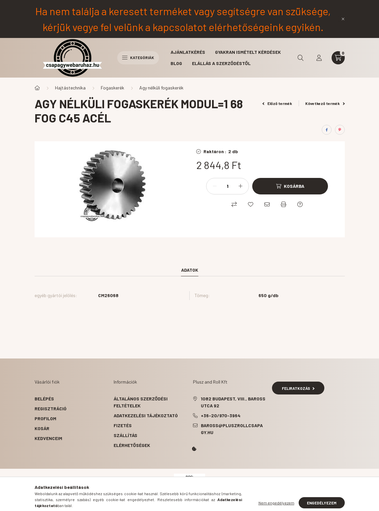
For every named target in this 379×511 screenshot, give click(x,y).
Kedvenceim (48, 438)
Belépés (44, 398)
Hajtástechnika (70, 87)
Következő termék (325, 103)
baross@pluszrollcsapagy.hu (232, 429)
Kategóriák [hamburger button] (138, 57)
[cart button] (338, 57)
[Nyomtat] (283, 204)
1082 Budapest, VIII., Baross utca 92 (233, 402)
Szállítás (125, 435)
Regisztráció (51, 408)
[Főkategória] (37, 87)
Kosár (42, 428)
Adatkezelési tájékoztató (146, 415)
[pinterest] (340, 130)
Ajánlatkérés (188, 52)
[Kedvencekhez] (250, 204)
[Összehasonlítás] (234, 204)
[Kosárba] (290, 186)
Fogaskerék (112, 87)
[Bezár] (343, 19)
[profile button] (319, 57)
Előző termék (277, 103)
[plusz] (240, 186)
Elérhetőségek (132, 445)
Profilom (45, 418)
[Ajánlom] (267, 204)
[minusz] (215, 186)
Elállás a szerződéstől (221, 63)
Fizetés (123, 425)
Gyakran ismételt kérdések (248, 52)
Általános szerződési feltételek (141, 402)
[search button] (300, 57)
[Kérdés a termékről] (300, 204)
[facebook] (327, 130)
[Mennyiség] (227, 186)
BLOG (176, 63)
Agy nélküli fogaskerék (161, 87)
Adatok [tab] (189, 270)
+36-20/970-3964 (220, 415)
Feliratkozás (298, 388)
